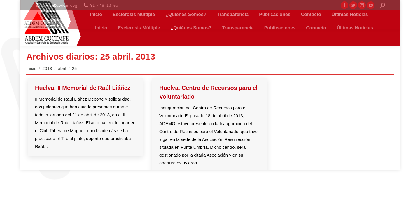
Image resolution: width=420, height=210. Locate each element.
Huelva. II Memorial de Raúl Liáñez (82, 88)
